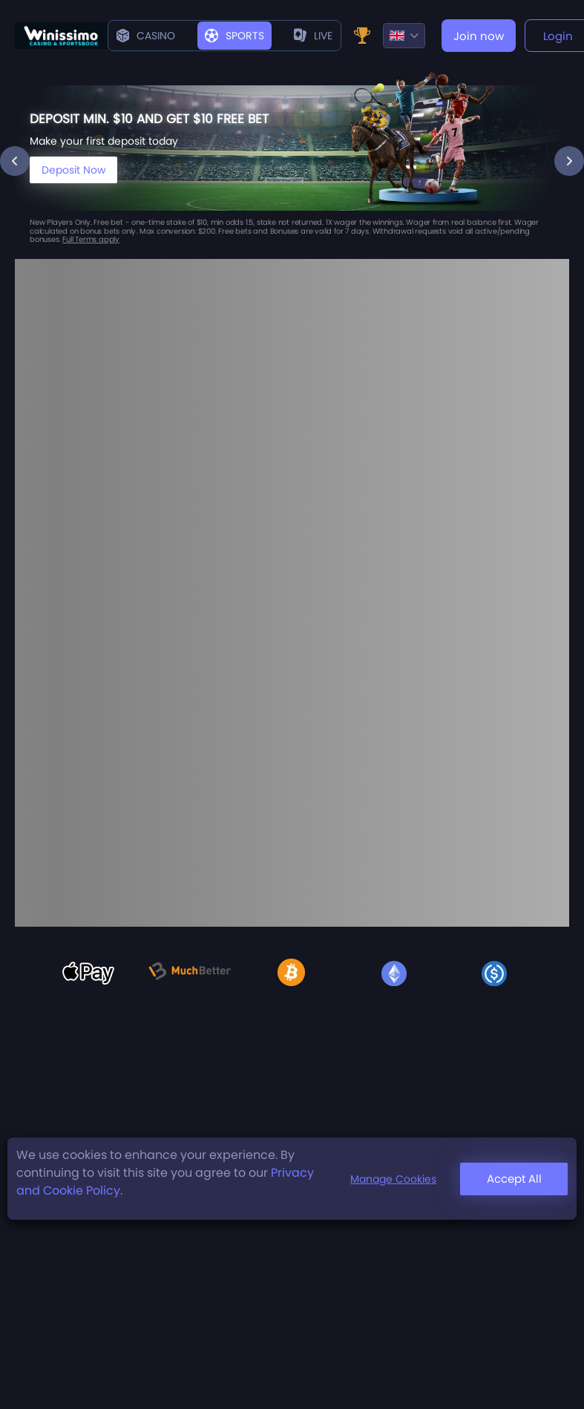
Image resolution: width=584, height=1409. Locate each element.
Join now (478, 36)
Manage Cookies (393, 1179)
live (313, 35)
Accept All (514, 1178)
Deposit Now (73, 169)
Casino (146, 35)
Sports (234, 35)
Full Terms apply (90, 239)
